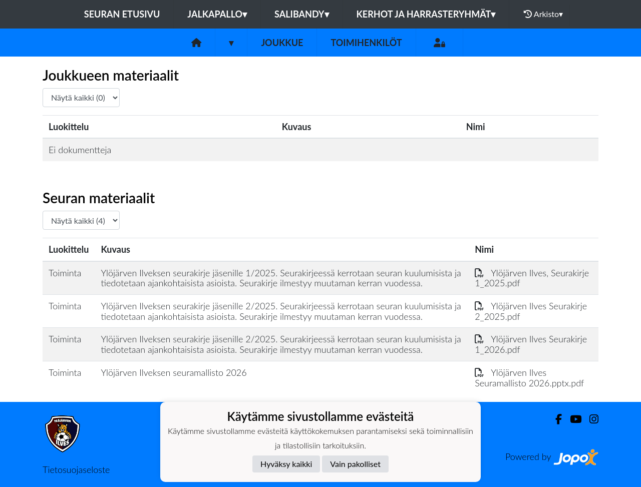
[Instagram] (589, 419)
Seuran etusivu (122, 14)
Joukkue (282, 42)
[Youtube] (571, 419)
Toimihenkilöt (366, 42)
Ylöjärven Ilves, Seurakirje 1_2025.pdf (532, 278)
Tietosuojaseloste (76, 469)
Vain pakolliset (355, 463)
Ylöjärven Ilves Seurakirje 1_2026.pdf (531, 344)
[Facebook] (554, 419)
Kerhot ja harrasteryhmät (426, 14)
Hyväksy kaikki (286, 463)
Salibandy (301, 14)
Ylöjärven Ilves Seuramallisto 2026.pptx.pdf (529, 377)
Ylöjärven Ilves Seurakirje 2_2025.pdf (531, 311)
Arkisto (543, 14)
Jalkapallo (217, 14)
